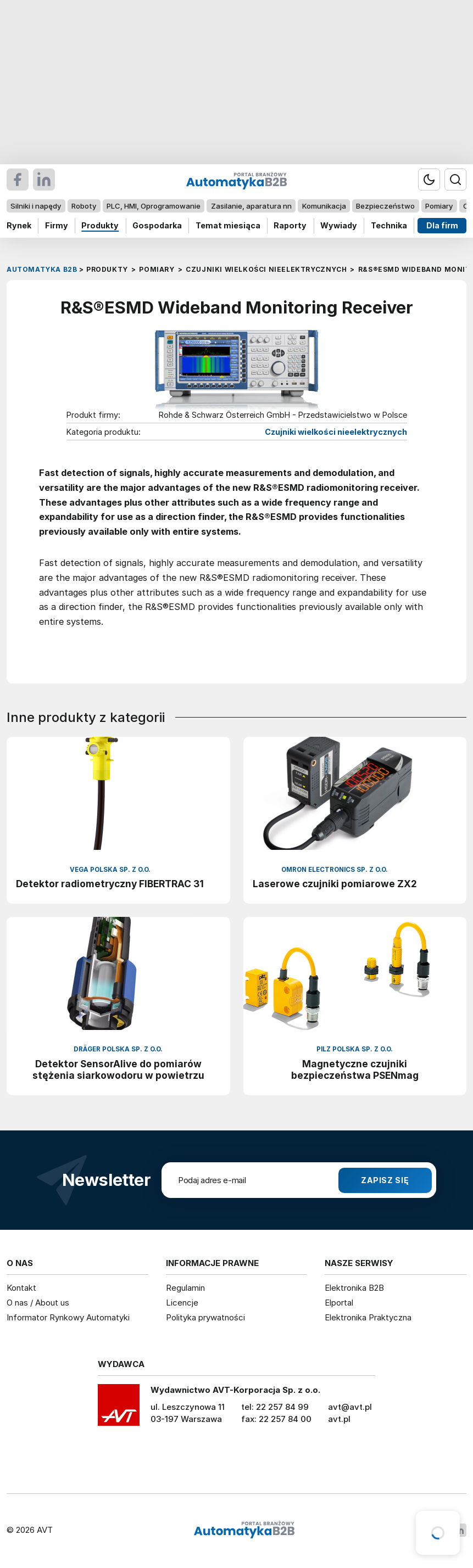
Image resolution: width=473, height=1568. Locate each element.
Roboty (83, 205)
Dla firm (442, 225)
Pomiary (439, 205)
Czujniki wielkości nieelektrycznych (336, 432)
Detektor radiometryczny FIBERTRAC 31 (110, 883)
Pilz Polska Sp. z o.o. (354, 1049)
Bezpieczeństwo (385, 205)
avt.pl (339, 1419)
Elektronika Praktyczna (368, 1317)
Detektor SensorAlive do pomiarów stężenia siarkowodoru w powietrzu (118, 1070)
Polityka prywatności (205, 1317)
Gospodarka (157, 225)
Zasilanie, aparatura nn (251, 205)
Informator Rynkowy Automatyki (68, 1317)
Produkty (100, 225)
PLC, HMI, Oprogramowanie (154, 205)
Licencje (182, 1302)
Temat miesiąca (228, 225)
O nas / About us (38, 1302)
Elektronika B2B (354, 1288)
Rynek (19, 225)
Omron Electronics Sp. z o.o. (334, 869)
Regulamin (185, 1288)
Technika (389, 225)
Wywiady (338, 225)
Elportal (339, 1302)
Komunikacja (324, 205)
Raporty (290, 225)
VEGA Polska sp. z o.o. (110, 869)
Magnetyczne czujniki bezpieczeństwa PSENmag (355, 1070)
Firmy (56, 225)
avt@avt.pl (350, 1407)
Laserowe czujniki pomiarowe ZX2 (335, 883)
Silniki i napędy (35, 205)
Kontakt (21, 1288)
